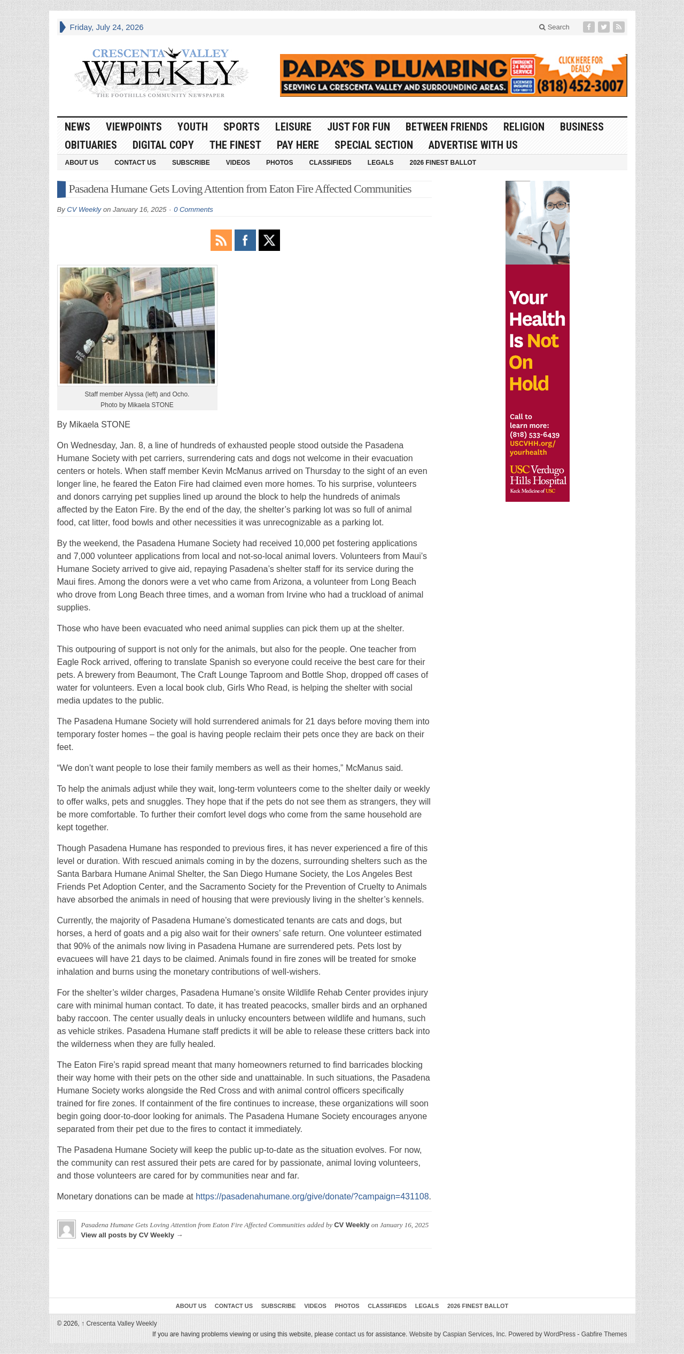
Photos (279, 162)
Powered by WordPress (542, 1334)
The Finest (235, 145)
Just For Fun (358, 126)
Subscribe (191, 162)
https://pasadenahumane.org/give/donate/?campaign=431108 (312, 1196)
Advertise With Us (473, 145)
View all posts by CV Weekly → (132, 1235)
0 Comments (193, 209)
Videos (238, 162)
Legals (381, 162)
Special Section (374, 145)
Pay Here (298, 145)
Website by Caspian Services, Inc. (458, 1334)
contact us (349, 1334)
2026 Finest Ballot (442, 162)
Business (582, 126)
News (77, 126)
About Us (82, 162)
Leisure (293, 126)
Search (554, 27)
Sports (241, 126)
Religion (524, 126)
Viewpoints (134, 126)
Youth (192, 126)
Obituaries (91, 145)
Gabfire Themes (604, 1334)
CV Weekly (84, 209)
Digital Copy (163, 145)
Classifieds (330, 162)
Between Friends (447, 126)
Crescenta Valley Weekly (119, 1323)
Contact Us (135, 162)
